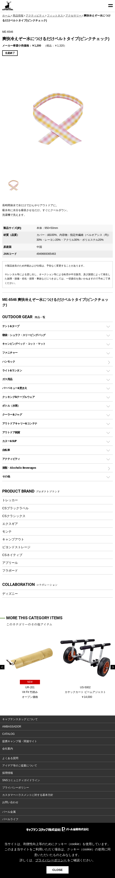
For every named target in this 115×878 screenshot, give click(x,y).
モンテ (7, 531)
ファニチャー (9, 352)
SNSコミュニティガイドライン (21, 780)
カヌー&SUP (9, 441)
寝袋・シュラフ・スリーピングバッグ (23, 335)
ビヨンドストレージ (16, 547)
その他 (6, 476)
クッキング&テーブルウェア (18, 397)
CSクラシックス (13, 516)
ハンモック (8, 361)
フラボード (10, 570)
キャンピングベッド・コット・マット (23, 343)
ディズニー (10, 593)
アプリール (10, 562)
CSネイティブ (12, 555)
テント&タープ (10, 326)
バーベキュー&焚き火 (14, 388)
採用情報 (7, 772)
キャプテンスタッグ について (20, 719)
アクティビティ (11, 458)
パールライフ (10, 819)
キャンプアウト (13, 539)
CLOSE (57, 870)
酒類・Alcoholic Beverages (19, 467)
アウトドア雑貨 (11, 432)
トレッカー (10, 500)
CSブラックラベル (15, 508)
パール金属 (9, 811)
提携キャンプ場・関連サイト (19, 741)
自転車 (6, 450)
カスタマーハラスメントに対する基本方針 (27, 795)
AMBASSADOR (11, 726)
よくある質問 (10, 758)
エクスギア (10, 524)
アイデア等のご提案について (19, 765)
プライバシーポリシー (15, 787)
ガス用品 (7, 379)
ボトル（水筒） (11, 405)
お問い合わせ (10, 802)
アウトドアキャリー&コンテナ (19, 423)
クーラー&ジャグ (12, 414)
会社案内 (7, 748)
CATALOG (8, 733)
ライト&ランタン (12, 370)
